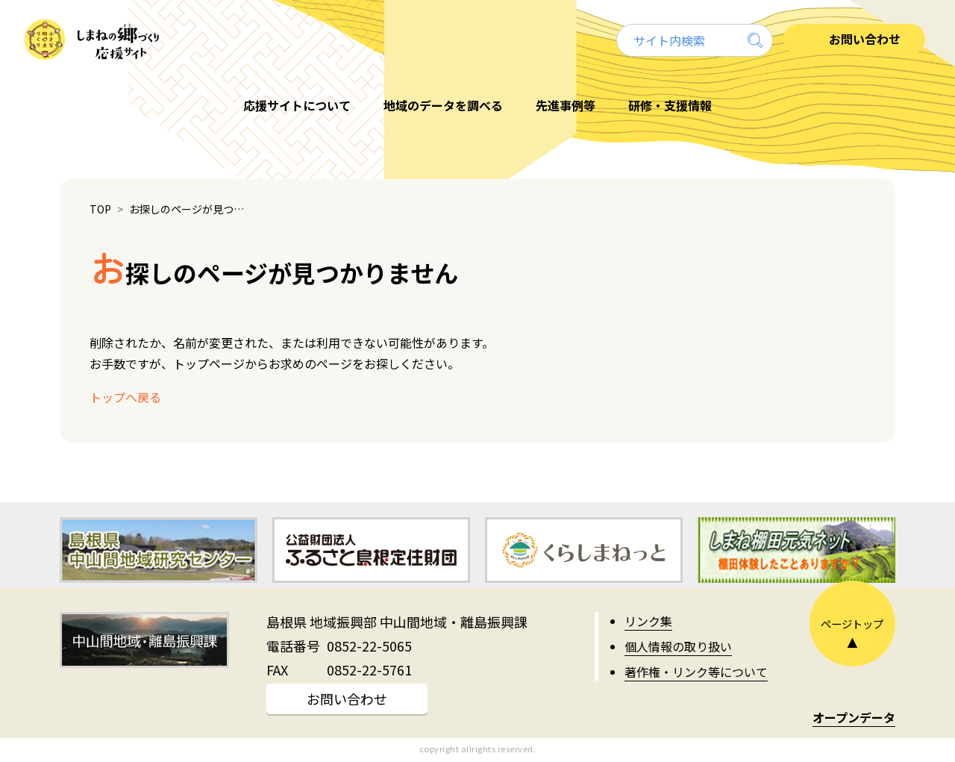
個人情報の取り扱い (678, 646)
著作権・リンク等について (696, 672)
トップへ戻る (125, 397)
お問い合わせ (347, 698)
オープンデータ (853, 717)
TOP (100, 209)
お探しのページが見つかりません (190, 209)
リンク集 (648, 621)
